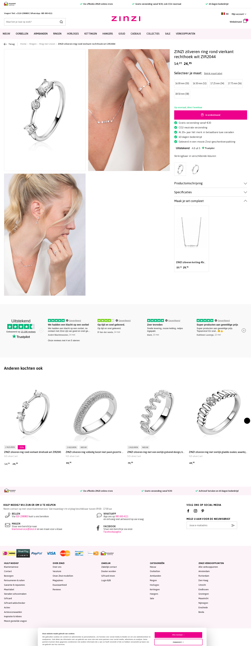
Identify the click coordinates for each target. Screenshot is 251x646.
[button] (239, 14)
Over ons (57, 567)
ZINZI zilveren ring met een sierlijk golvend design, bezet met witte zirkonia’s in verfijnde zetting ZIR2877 (156, 452)
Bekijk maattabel (213, 73)
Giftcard (8, 598)
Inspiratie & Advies (13, 616)
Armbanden (155, 576)
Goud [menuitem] (121, 33)
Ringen (153, 580)
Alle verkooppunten (208, 567)
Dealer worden (108, 571)
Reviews (57, 589)
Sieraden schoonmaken (15, 594)
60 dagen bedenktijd (217, 4)
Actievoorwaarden (13, 612)
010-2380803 (22, 516)
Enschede (203, 607)
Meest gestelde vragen (15, 621)
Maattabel (9, 589)
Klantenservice (11, 567)
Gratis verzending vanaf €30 (156, 491)
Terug (9, 44)
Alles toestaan (177, 621)
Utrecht (202, 585)
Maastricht (203, 598)
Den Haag (203, 580)
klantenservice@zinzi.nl (24, 529)
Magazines (58, 580)
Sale (152, 598)
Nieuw (153, 567)
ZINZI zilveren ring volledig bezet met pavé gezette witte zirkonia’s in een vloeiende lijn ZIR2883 (95, 452)
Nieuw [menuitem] (6, 33)
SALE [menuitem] (167, 33)
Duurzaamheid (60, 585)
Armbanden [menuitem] (41, 33)
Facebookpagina (112, 531)
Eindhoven (204, 589)
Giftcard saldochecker (14, 603)
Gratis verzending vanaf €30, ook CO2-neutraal (156, 4)
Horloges (154, 585)
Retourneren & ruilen (14, 580)
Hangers (154, 594)
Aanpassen (177, 628)
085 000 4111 (46, 13)
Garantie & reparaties (14, 585)
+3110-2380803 (22, 13)
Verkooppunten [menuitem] (185, 33)
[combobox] (35, 22)
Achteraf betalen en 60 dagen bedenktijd (217, 491)
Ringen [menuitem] (57, 33)
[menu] (125, 34)
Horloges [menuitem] (73, 33)
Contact (8, 571)
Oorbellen (155, 571)
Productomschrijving (188, 183)
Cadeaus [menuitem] (136, 33)
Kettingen (155, 589)
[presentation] (247, 421)
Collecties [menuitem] (153, 33)
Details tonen (47, 637)
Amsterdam (204, 571)
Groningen (204, 594)
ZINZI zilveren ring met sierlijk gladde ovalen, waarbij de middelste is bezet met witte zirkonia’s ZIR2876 (218, 452)
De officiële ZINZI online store (96, 4)
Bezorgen (9, 576)
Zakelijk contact (109, 567)
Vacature (57, 571)
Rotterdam (204, 576)
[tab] (210, 183)
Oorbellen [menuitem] (22, 33)
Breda (201, 612)
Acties (7, 607)
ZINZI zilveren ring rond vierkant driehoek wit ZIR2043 (32, 452)
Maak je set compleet (189, 201)
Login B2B (106, 580)
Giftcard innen (108, 576)
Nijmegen (203, 603)
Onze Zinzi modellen (63, 576)
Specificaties (183, 192)
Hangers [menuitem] (107, 33)
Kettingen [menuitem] (90, 33)
